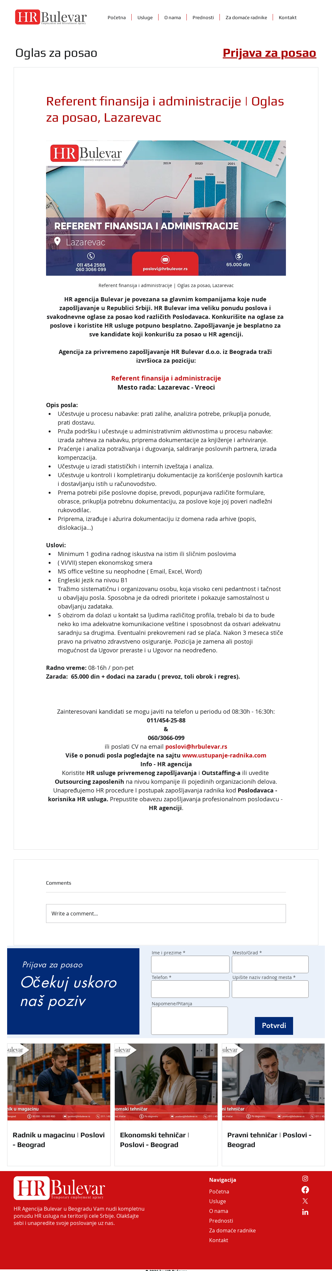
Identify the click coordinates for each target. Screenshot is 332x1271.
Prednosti (221, 1220)
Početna (219, 1191)
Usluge (217, 1201)
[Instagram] (305, 1178)
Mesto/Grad (245, 952)
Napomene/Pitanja (172, 1003)
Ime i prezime (167, 952)
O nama (218, 1211)
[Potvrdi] (274, 1026)
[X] (305, 1201)
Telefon (160, 977)
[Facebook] (305, 1189)
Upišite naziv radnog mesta (262, 977)
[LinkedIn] (305, 1212)
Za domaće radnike (224, 1230)
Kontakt (218, 1240)
